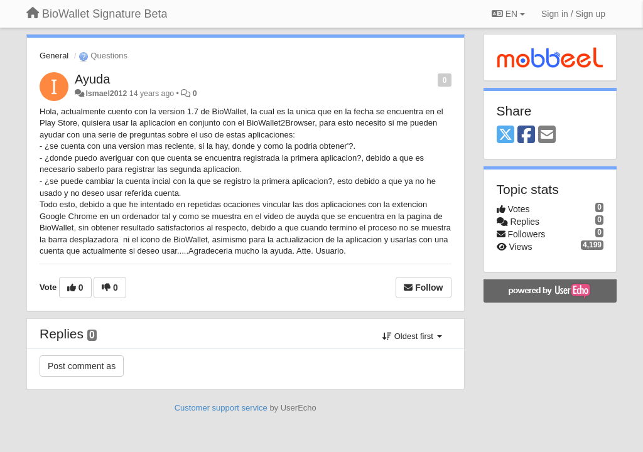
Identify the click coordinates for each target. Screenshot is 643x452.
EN (508, 14)
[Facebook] (526, 135)
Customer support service (221, 407)
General (54, 55)
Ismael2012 (106, 93)
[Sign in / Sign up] (573, 13)
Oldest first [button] (411, 336)
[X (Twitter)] (505, 135)
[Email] (547, 135)
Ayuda (92, 79)
